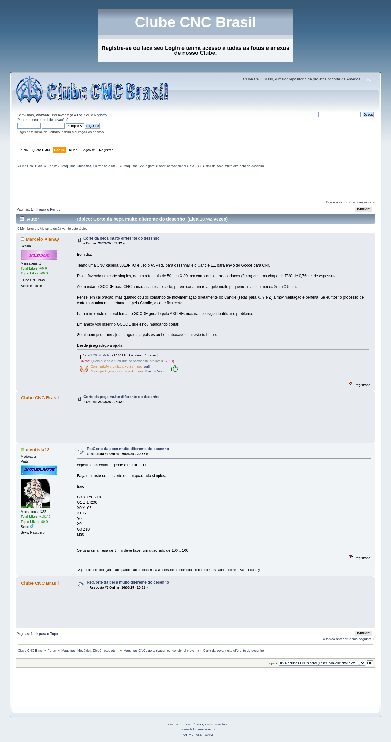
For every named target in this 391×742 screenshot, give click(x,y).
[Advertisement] (127, 185)
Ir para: (273, 663)
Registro (100, 115)
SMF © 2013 (194, 724)
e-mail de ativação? (53, 119)
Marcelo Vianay (42, 239)
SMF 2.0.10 (176, 724)
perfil (146, 366)
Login (81, 115)
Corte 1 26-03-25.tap (95, 355)
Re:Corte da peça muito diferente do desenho (128, 449)
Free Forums (206, 729)
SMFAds (186, 729)
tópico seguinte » (362, 202)
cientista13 (37, 449)
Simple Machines (216, 724)
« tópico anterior (335, 202)
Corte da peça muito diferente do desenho (121, 238)
